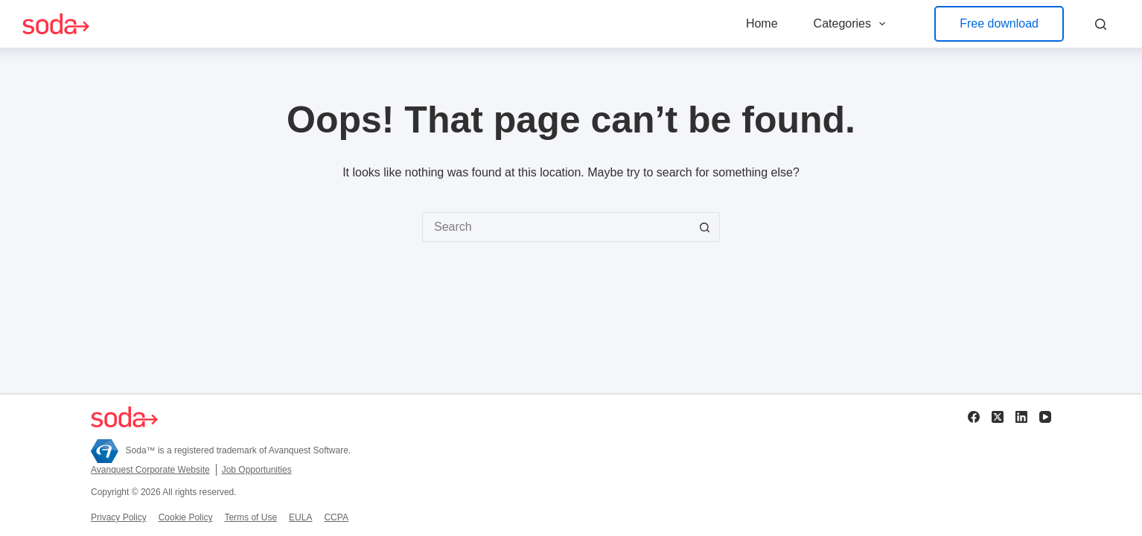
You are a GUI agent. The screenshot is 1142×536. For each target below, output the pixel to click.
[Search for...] (556, 227)
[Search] (1100, 24)
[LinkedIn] (1021, 417)
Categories (853, 24)
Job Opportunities (257, 470)
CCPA (336, 517)
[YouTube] (1045, 417)
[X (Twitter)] (998, 417)
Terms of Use (250, 517)
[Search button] (705, 227)
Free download (999, 23)
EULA (300, 517)
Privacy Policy (119, 517)
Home (762, 23)
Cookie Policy (186, 517)
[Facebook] (974, 417)
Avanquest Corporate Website (150, 470)
